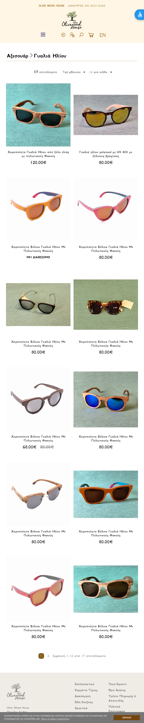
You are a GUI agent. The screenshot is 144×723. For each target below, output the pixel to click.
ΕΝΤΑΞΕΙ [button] (127, 717)
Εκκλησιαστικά (84, 684)
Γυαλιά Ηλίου (50, 55)
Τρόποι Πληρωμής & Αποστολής (122, 698)
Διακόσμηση (83, 696)
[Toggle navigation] (43, 34)
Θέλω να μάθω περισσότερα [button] (55, 719)
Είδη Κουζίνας (84, 702)
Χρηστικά (81, 708)
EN (102, 35)
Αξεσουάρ (17, 55)
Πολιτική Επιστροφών (117, 709)
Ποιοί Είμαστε (118, 684)
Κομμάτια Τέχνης (86, 690)
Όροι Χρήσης (117, 690)
